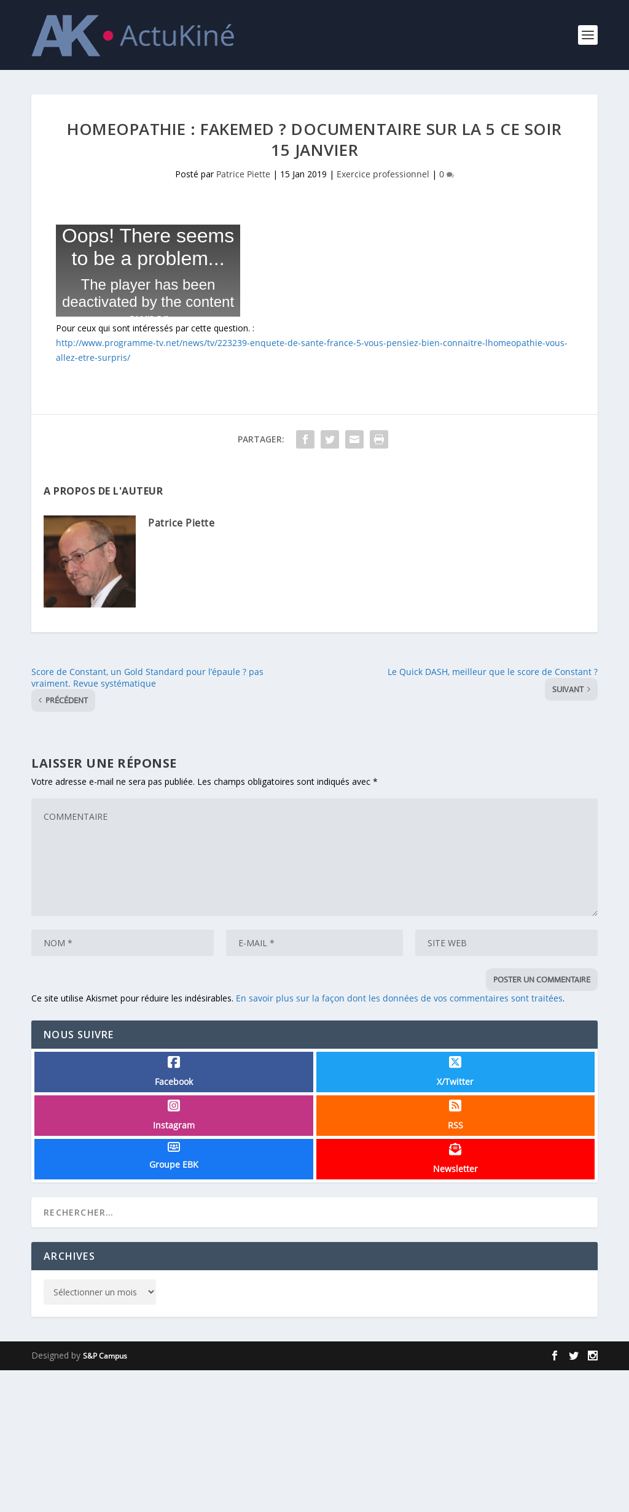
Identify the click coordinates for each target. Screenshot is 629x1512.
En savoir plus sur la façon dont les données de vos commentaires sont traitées (399, 998)
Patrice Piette (243, 174)
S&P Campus (105, 1356)
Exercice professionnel (383, 174)
